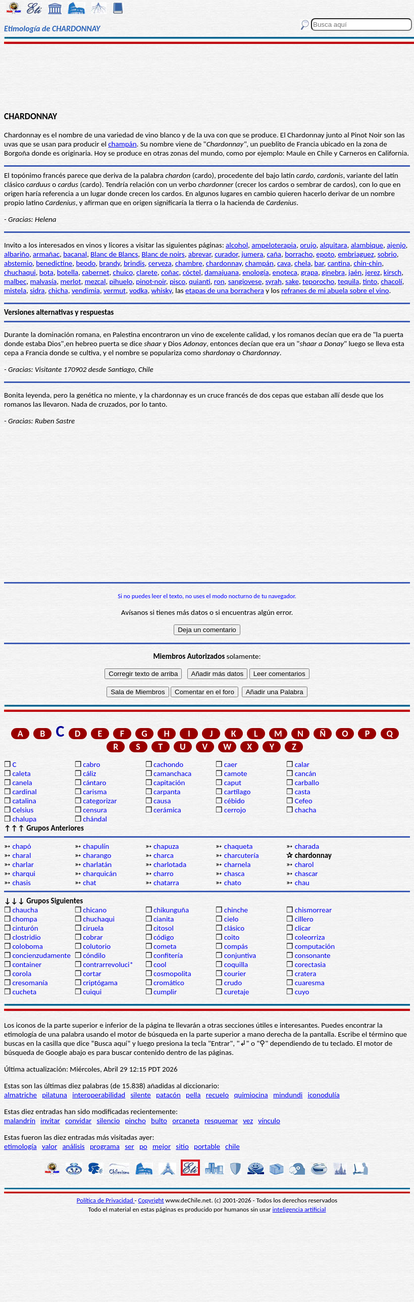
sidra (37, 290)
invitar (50, 1120)
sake (292, 281)
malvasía (43, 281)
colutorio (97, 946)
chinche (236, 909)
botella (67, 272)
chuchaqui (20, 272)
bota (46, 272)
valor (49, 1146)
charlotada (169, 864)
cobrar (92, 937)
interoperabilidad (98, 1094)
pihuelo (121, 281)
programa (105, 1146)
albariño (16, 254)
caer (230, 764)
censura (95, 809)
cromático (168, 982)
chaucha (25, 909)
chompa (24, 919)
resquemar (221, 1120)
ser (129, 1146)
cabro (91, 764)
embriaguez (356, 254)
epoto (325, 254)
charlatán (97, 864)
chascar (306, 873)
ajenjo (396, 245)
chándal (95, 819)
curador (226, 254)
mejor (161, 1146)
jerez (372, 272)
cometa (165, 946)
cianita (163, 919)
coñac (170, 272)
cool (159, 964)
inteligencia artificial (299, 1209)
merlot (70, 281)
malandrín (19, 1120)
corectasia (310, 964)
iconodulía (323, 1094)
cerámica (167, 809)
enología (255, 272)
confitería (168, 955)
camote (235, 773)
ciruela (93, 928)
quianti (200, 281)
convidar (78, 1120)
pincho (135, 1120)
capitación (169, 782)
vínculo (269, 1120)
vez (248, 1120)
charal (21, 855)
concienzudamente (41, 955)
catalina (24, 800)
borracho (299, 254)
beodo (85, 263)
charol (304, 864)
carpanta (166, 791)
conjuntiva (240, 955)
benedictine (54, 263)
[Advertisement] (207, 77)
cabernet (95, 272)
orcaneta (185, 1120)
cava (284, 263)
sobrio (387, 254)
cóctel (192, 272)
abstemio (18, 263)
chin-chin (367, 263)
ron (219, 281)
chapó (21, 846)
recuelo (217, 1094)
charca (163, 855)
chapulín (96, 846)
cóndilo (94, 955)
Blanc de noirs (162, 254)
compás (236, 946)
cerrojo (235, 809)
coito (231, 937)
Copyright (151, 1200)
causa (162, 800)
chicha (58, 290)
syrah (274, 281)
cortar (92, 973)
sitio (182, 1146)
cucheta (24, 991)
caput (232, 782)
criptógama (100, 982)
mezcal (95, 281)
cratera (306, 973)
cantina (339, 263)
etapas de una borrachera (224, 290)
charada (307, 846)
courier (235, 973)
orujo (308, 245)
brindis (134, 263)
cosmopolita (172, 973)
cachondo (168, 764)
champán (122, 144)
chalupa (24, 819)
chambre (188, 263)
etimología (20, 1146)
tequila (348, 281)
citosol (163, 928)
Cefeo (304, 800)
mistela (15, 290)
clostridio (26, 937)
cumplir (165, 991)
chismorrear (313, 909)
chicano (95, 909)
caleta (21, 773)
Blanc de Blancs (114, 254)
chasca (234, 873)
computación (315, 946)
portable (207, 1146)
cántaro (94, 782)
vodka (138, 290)
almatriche (20, 1094)
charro (163, 873)
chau (302, 882)
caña (274, 254)
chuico (123, 272)
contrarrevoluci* (108, 964)
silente (140, 1094)
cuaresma (310, 982)
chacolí (391, 281)
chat (89, 882)
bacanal (75, 254)
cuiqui (92, 991)
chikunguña (171, 909)
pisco (177, 281)
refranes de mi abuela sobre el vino (335, 290)
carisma (95, 791)
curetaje (236, 991)
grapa (309, 272)
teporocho (318, 281)
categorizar (100, 800)
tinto (370, 281)
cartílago (237, 791)
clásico (234, 928)
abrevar (199, 254)
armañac (46, 254)
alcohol (237, 245)
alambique (367, 245)
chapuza (166, 846)
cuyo (302, 991)
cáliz (89, 773)
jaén (354, 272)
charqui (23, 873)
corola (21, 973)
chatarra (166, 882)
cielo (231, 919)
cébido (234, 800)
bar (319, 263)
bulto (159, 1120)
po (143, 1146)
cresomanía (29, 982)
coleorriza (310, 937)
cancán (306, 773)
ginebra (333, 272)
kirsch (392, 272)
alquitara (333, 245)
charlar (23, 864)
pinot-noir (151, 281)
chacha (306, 809)
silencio (108, 1120)
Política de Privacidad (106, 1200)
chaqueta (238, 846)
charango (97, 855)
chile (232, 1146)
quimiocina (251, 1094)
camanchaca (172, 773)
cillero (304, 919)
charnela (237, 864)
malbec (15, 281)
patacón (168, 1094)
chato (232, 882)
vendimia (86, 290)
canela (22, 782)
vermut (115, 290)
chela (302, 263)
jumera (252, 254)
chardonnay (224, 263)
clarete (147, 272)
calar (302, 764)
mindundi (287, 1094)
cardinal (24, 791)
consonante (313, 955)
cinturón (25, 928)
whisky (161, 290)
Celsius (22, 809)
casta (302, 791)
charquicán (100, 873)
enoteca (285, 272)
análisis (73, 1146)
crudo (233, 982)
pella (193, 1094)
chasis (21, 882)
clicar (303, 928)
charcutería (241, 855)
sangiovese (245, 281)
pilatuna (54, 1094)
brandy (109, 263)
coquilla (236, 964)
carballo (307, 782)
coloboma (27, 946)
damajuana (221, 272)
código (163, 937)
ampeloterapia (273, 245)
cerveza (160, 263)
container (26, 964)
